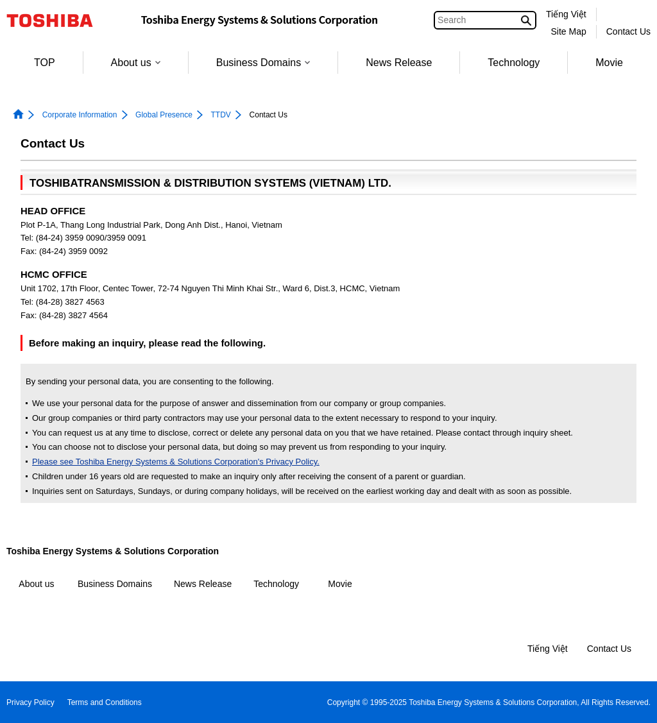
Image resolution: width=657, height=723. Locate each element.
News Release (399, 62)
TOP (44, 62)
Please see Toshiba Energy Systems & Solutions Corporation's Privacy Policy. (176, 461)
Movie (609, 62)
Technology (514, 62)
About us (135, 62)
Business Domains (263, 62)
